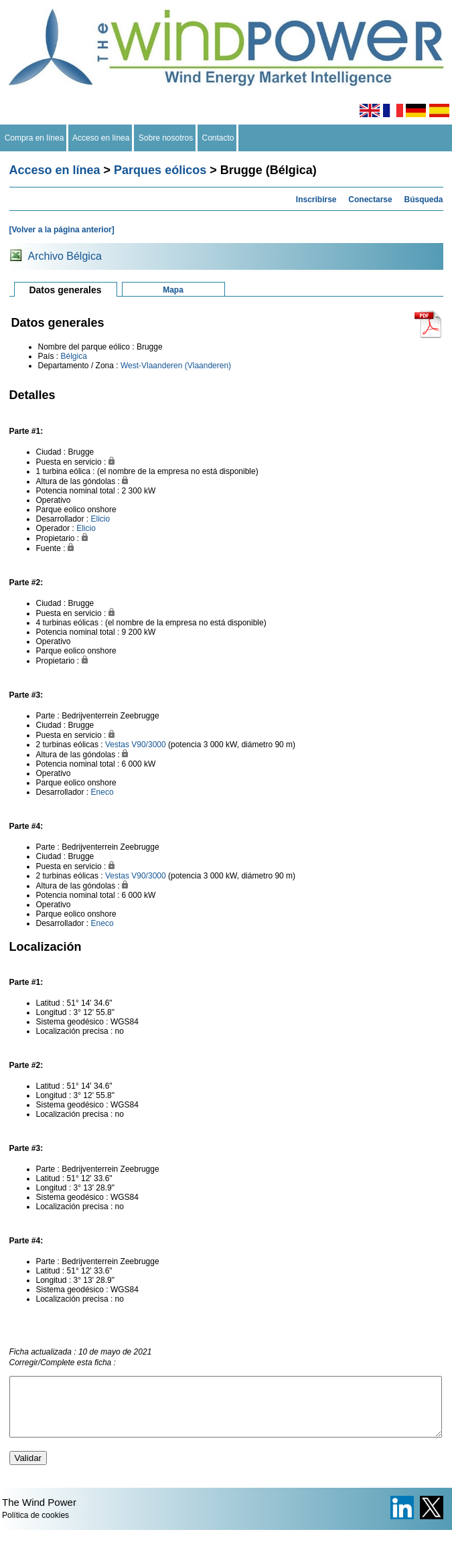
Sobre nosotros (166, 138)
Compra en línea (34, 138)
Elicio (100, 519)
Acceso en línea (101, 138)
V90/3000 (148, 744)
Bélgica (74, 356)
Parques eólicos (160, 170)
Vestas (117, 744)
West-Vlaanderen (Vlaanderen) (176, 365)
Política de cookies (35, 1527)
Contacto (218, 138)
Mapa (173, 290)
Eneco (102, 792)
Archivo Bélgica (65, 256)
